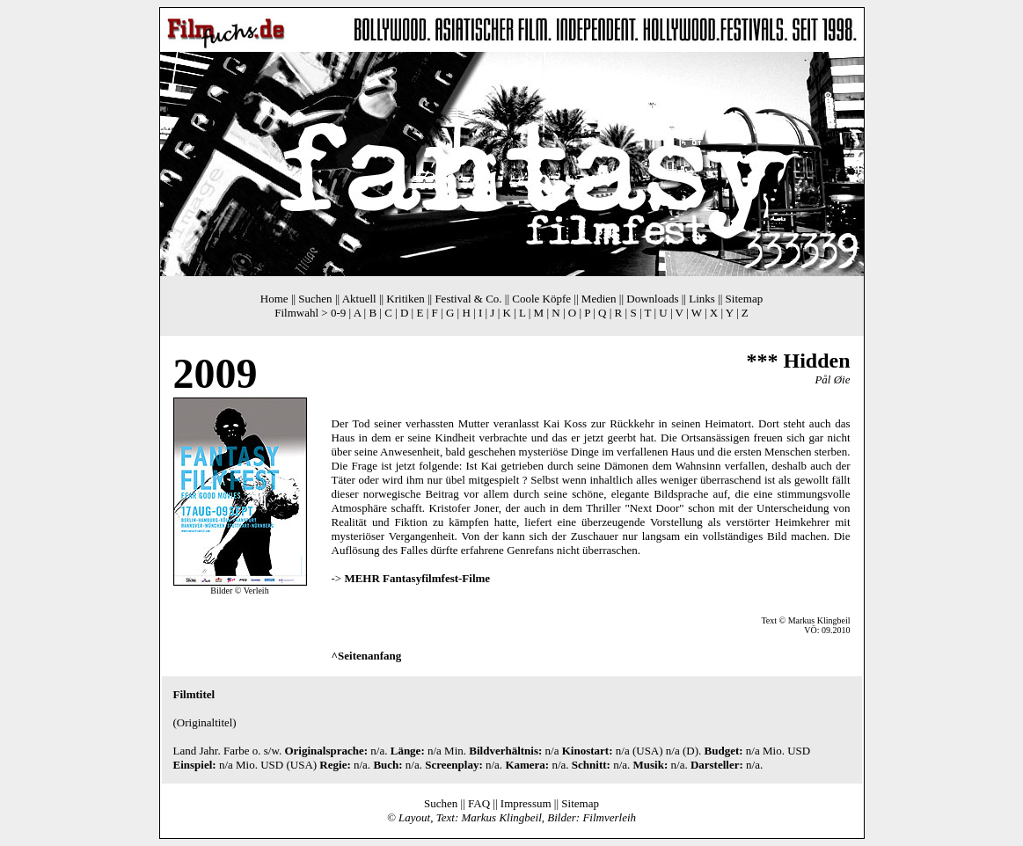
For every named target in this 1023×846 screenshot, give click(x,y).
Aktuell (359, 298)
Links (702, 298)
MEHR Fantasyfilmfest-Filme (417, 578)
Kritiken (405, 298)
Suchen (315, 298)
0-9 (338, 312)
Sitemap (745, 298)
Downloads (652, 298)
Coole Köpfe (541, 298)
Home (274, 298)
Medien (599, 298)
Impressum (526, 803)
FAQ (479, 803)
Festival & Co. (468, 298)
